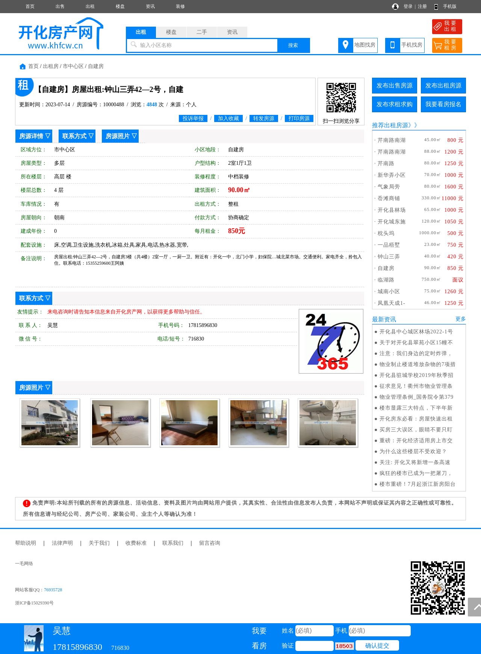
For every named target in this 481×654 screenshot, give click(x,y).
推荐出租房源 (390, 125)
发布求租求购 (395, 104)
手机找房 (411, 45)
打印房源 (299, 118)
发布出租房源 (443, 85)
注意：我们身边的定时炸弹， (416, 353)
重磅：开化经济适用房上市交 (416, 440)
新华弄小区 (392, 175)
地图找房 (364, 45)
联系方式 (74, 136)
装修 (180, 6)
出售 (60, 6)
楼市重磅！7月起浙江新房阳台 (418, 484)
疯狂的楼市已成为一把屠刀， (416, 473)
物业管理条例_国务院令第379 (417, 397)
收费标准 (136, 543)
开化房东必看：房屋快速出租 (416, 419)
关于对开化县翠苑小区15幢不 (416, 342)
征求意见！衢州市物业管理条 (416, 386)
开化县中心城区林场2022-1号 (416, 332)
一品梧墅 (389, 245)
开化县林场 (392, 210)
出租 (90, 6)
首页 (30, 6)
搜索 (293, 45)
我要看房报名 (443, 104)
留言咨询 (209, 543)
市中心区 (73, 66)
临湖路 (386, 280)
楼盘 (120, 6)
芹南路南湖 (392, 140)
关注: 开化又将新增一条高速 (415, 462)
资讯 (150, 6)
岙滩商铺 (389, 198)
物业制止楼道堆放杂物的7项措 (418, 364)
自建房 (96, 66)
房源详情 (31, 136)
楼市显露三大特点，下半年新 (416, 408)
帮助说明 (25, 543)
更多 (460, 319)
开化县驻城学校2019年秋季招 (417, 375)
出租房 (51, 66)
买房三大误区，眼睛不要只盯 (416, 429)
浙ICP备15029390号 (34, 603)
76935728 (53, 589)
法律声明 (62, 543)
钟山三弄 (389, 256)
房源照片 (118, 136)
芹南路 (386, 163)
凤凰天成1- (391, 303)
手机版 (450, 6)
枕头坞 (386, 233)
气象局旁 (389, 187)
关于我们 (99, 543)
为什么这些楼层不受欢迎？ (413, 451)
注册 (422, 6)
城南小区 (389, 291)
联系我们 (172, 543)
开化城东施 (392, 222)
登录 (408, 6)
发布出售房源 (395, 85)
